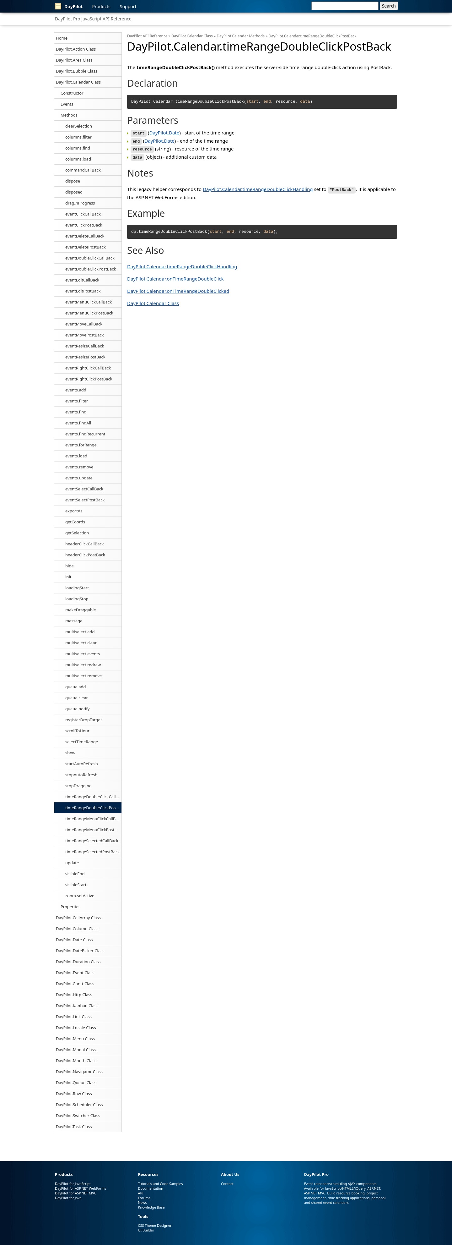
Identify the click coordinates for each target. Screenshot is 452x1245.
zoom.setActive (79, 895)
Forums (144, 1197)
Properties (70, 906)
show (70, 753)
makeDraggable (80, 610)
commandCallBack (83, 170)
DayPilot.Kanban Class (77, 1005)
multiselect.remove (83, 676)
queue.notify (77, 709)
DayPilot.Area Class (74, 60)
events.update (79, 478)
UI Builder (146, 1230)
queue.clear (76, 698)
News (142, 1202)
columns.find (77, 148)
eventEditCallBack (82, 280)
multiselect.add (80, 632)
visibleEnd (74, 873)
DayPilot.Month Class (76, 1060)
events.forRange (81, 445)
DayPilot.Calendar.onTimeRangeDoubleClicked (178, 289)
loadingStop (77, 599)
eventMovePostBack (84, 335)
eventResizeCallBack (84, 346)
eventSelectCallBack (84, 489)
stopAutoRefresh (81, 775)
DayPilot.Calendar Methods (241, 36)
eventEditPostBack (83, 291)
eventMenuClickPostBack (89, 313)
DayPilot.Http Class (74, 994)
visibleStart (75, 884)
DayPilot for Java (68, 1197)
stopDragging (78, 786)
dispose (72, 181)
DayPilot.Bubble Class (76, 71)
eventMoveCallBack (83, 324)
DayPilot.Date (164, 132)
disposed (74, 192)
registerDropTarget (83, 720)
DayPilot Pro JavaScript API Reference (93, 19)
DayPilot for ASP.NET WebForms (80, 1188)
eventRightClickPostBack (88, 379)
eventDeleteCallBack (84, 236)
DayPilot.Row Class (74, 1093)
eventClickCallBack (83, 214)
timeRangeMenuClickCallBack (93, 819)
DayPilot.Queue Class (76, 1082)
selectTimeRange (81, 742)
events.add (75, 390)
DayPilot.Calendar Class (78, 82)
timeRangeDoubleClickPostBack (93, 808)
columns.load (78, 159)
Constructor (72, 93)
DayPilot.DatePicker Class (80, 950)
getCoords (75, 522)
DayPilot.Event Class (75, 972)
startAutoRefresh (81, 764)
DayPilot (69, 6)
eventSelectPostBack (85, 500)
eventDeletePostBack (85, 247)
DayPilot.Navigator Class (79, 1071)
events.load (76, 456)
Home (61, 38)
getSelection (77, 533)
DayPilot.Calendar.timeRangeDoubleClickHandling (258, 187)
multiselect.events (82, 654)
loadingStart (77, 588)
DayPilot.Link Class (74, 1016)
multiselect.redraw (83, 665)
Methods (69, 115)
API (140, 1193)
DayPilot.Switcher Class (78, 1115)
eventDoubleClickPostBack (90, 269)
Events (67, 104)
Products (101, 6)
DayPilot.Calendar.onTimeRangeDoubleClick (175, 276)
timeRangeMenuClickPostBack (93, 830)
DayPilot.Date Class (74, 939)
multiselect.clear (81, 643)
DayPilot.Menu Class (75, 1038)
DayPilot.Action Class (76, 49)
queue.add (75, 687)
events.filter (76, 401)
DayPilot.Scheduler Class (79, 1104)
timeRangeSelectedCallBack (91, 841)
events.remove (79, 467)
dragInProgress (80, 203)
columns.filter (78, 137)
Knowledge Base (151, 1207)
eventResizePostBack (85, 357)
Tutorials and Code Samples (160, 1183)
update (72, 862)
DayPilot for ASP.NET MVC (75, 1193)
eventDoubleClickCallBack (90, 258)
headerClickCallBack (84, 544)
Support (128, 6)
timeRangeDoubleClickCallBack (93, 797)
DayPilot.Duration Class (78, 961)
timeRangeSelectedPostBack (92, 852)
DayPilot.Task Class (74, 1126)
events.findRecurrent (85, 434)
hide (69, 566)
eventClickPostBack (83, 225)
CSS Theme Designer (154, 1225)
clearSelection (78, 126)
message (74, 621)
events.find (75, 412)
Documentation (150, 1188)
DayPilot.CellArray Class (78, 917)
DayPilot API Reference (147, 36)
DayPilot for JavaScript (73, 1183)
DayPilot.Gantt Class (75, 983)
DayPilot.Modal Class (76, 1049)
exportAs (73, 511)
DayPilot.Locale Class (76, 1027)
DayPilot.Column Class (77, 928)
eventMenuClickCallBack (88, 302)
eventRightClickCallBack (88, 368)
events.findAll (78, 423)
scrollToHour (77, 731)
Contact (227, 1183)
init (68, 577)
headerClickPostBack (85, 555)
